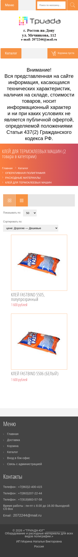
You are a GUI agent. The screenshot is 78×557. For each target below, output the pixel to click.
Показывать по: (12, 212)
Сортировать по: (12, 221)
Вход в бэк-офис (18, 458)
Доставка (13, 440)
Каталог (12, 452)
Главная (13, 434)
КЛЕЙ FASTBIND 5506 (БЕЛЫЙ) (34, 374)
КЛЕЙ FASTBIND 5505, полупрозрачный (28, 297)
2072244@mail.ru (27, 515)
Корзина (13, 446)
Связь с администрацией (24, 464)
